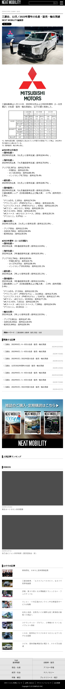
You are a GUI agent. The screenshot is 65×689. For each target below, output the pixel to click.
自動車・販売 (29, 332)
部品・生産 (38, 332)
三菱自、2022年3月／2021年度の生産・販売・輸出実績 (33, 388)
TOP (16, 660)
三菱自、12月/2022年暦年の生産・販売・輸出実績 (33, 367)
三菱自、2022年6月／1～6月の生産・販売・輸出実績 (33, 381)
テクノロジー (49, 672)
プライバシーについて (44, 683)
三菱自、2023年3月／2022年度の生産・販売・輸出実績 (33, 360)
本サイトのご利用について (13, 683)
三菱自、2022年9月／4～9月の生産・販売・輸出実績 (33, 374)
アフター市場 (49, 667)
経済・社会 (16, 672)
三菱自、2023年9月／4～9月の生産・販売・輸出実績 (33, 345)
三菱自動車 (20, 332)
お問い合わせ (29, 683)
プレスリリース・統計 (49, 677)
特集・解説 (16, 677)
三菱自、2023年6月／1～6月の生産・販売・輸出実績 (33, 352)
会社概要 (57, 683)
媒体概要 (16, 662)
